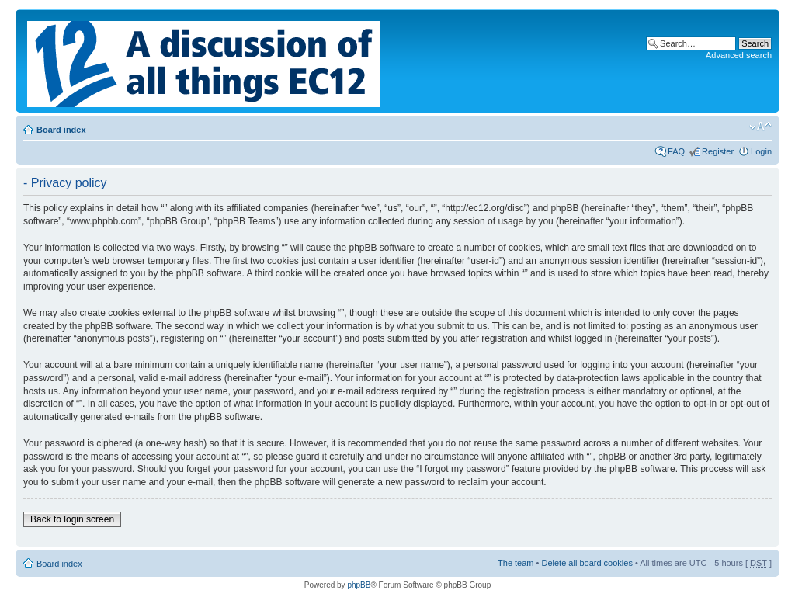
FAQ (676, 151)
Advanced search (739, 55)
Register (718, 151)
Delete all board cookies (586, 563)
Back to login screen (72, 519)
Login (761, 151)
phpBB (358, 585)
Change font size (760, 127)
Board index (61, 129)
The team (515, 563)
